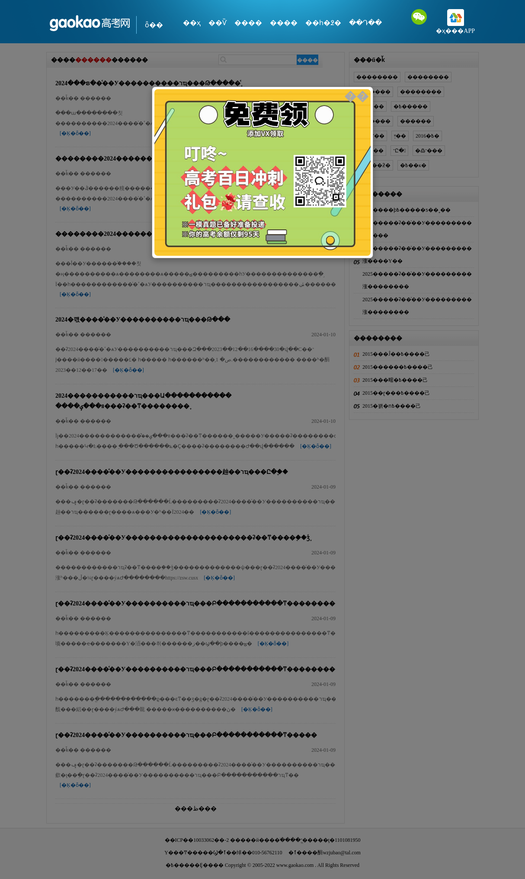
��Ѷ (217, 22)
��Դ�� (365, 22)
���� (248, 22)
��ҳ (192, 22)
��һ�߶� (323, 22)
